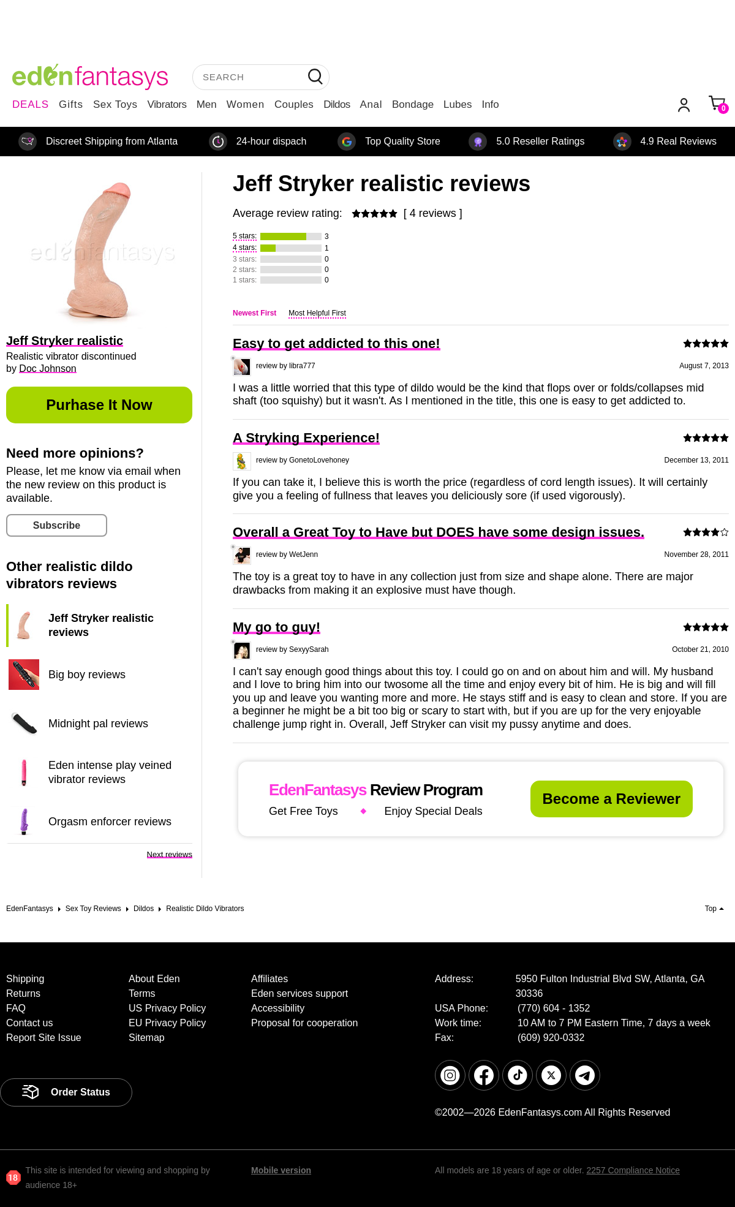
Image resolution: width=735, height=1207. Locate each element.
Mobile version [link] (281, 1170)
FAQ (16, 1008)
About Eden (154, 979)
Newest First (254, 313)
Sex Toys (115, 104)
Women (246, 104)
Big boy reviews (87, 674)
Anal (371, 104)
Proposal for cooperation (304, 1023)
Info (490, 104)
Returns (23, 993)
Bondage (413, 104)
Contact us (29, 1023)
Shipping (25, 979)
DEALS (30, 104)
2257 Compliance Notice (633, 1170)
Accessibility (277, 1008)
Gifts (71, 104)
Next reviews (169, 854)
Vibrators (167, 104)
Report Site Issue (43, 1037)
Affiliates (269, 979)
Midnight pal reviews (98, 723)
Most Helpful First (316, 313)
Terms (142, 993)
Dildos (336, 104)
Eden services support (299, 993)
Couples (294, 104)
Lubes (457, 104)
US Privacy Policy (167, 1008)
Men (207, 104)
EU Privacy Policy (167, 1023)
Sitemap (147, 1037)
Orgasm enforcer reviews (110, 821)
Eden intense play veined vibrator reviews (110, 772)
